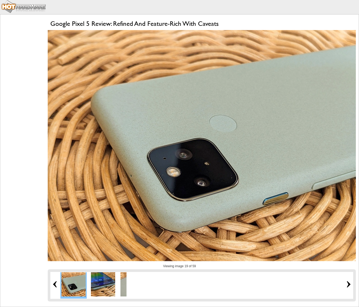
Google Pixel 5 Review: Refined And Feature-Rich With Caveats (134, 23)
